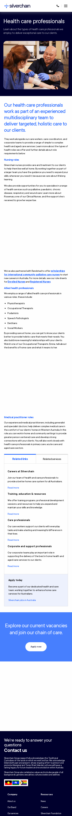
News (43, 801)
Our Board (11, 807)
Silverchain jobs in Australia (22, 600)
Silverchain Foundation (51, 813)
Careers (44, 807)
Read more (13, 487)
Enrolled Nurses (16, 281)
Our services (12, 813)
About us (11, 801)
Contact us (15, 750)
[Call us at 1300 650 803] (57, 6)
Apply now (36, 646)
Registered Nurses (40, 281)
